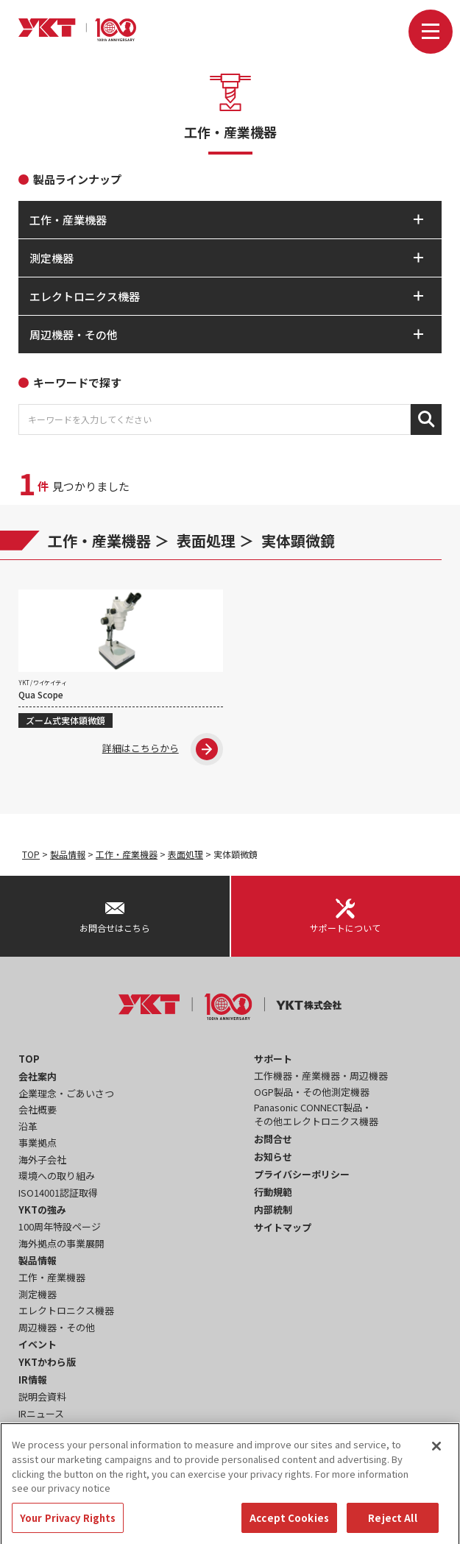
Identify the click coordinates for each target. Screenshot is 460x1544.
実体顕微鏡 (298, 540)
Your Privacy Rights (68, 1527)
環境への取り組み (56, 1176)
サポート (273, 1059)
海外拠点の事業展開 (61, 1243)
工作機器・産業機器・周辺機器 (321, 1076)
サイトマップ (282, 1227)
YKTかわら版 (47, 1362)
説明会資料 (42, 1396)
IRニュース (41, 1413)
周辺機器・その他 (56, 1327)
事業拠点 (37, 1143)
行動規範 (273, 1192)
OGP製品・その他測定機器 (311, 1092)
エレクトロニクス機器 (66, 1310)
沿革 (28, 1126)
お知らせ (273, 1157)
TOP (31, 854)
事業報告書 (42, 1430)
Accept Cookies (289, 1527)
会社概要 (37, 1109)
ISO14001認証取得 (58, 1193)
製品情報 (67, 854)
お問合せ (273, 1139)
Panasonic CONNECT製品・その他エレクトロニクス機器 (316, 1114)
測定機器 (37, 1294)
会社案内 (37, 1076)
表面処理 (206, 540)
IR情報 (32, 1380)
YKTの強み (42, 1210)
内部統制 (273, 1210)
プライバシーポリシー (302, 1174)
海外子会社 (42, 1159)
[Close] (436, 1455)
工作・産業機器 (99, 540)
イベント (37, 1344)
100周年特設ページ (59, 1226)
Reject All (392, 1527)
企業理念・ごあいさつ (66, 1093)
